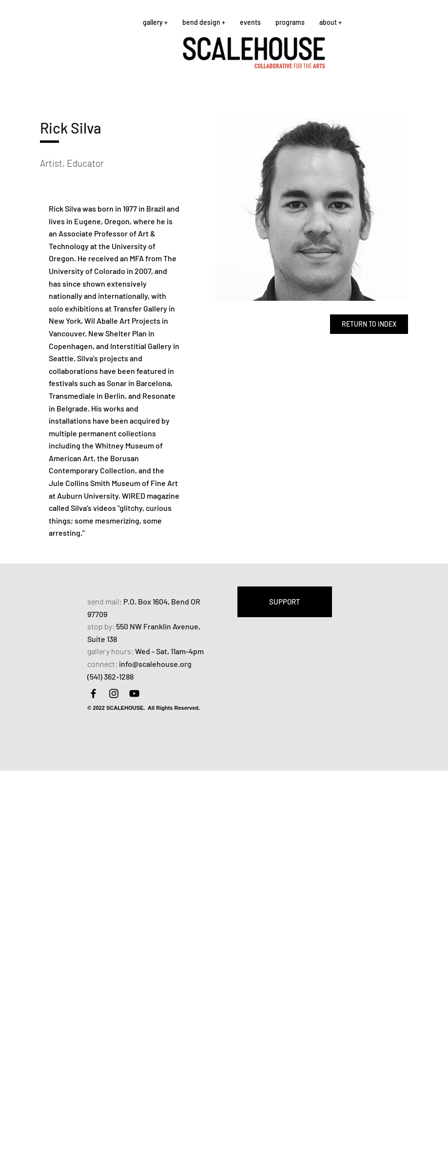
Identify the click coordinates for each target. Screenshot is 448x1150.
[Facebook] (93, 693)
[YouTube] (134, 693)
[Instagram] (114, 693)
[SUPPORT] (284, 601)
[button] (155, 22)
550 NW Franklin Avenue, (158, 626)
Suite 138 (102, 638)
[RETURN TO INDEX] (369, 324)
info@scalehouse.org (155, 663)
